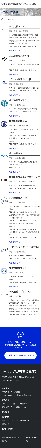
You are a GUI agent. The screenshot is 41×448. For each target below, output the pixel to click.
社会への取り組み (24, 395)
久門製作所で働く (24, 420)
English (27, 4)
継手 (13, 404)
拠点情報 (5, 412)
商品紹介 (5, 400)
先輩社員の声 (7, 420)
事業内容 (5, 392)
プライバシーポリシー (31, 439)
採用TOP (5, 417)
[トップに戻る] (2, 19)
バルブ (4, 404)
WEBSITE (13, 51)
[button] (38, 4)
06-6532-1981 (13, 380)
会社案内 (5, 388)
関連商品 (23, 404)
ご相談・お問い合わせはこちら (19, 355)
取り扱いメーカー (21, 407)
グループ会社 (7, 395)
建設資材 (5, 407)
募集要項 (5, 424)
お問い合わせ (7, 429)
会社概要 (17, 392)
